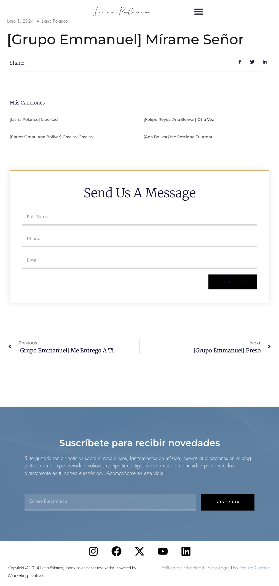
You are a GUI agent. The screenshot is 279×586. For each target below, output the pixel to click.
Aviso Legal (219, 568)
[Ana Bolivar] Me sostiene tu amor (178, 136)
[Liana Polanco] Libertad (34, 119)
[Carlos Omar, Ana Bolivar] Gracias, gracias (51, 136)
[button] (198, 11)
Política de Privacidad (183, 568)
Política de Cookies (251, 568)
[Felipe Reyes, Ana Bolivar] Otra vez (179, 119)
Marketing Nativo (25, 575)
